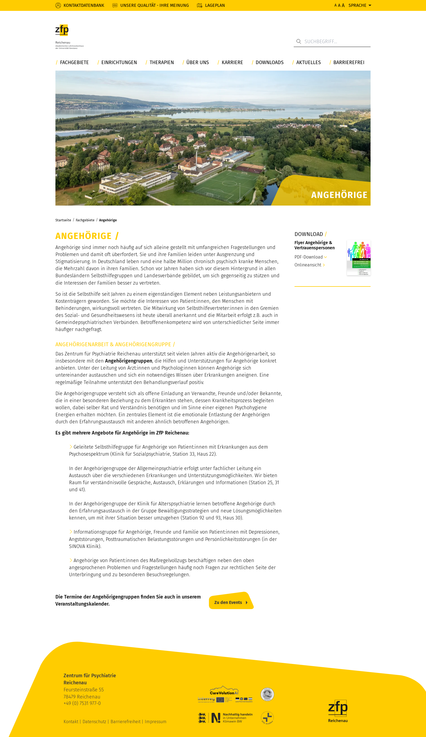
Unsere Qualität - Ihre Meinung (154, 5)
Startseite (63, 220)
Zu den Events (228, 602)
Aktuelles (308, 62)
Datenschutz (95, 721)
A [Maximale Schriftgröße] (343, 5)
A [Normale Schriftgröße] (335, 5)
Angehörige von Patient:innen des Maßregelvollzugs (130, 560)
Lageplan (215, 5)
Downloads (270, 62)
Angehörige (108, 220)
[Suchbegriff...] (332, 41)
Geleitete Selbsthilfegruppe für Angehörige (120, 447)
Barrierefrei (348, 62)
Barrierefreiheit (126, 721)
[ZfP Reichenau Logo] (69, 36)
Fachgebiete (74, 62)
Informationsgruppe (95, 532)
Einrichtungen (119, 62)
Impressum (156, 721)
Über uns (197, 62)
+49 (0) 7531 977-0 (82, 703)
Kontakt (71, 721)
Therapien (162, 62)
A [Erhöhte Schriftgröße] (339, 5)
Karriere (232, 62)
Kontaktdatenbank (84, 5)
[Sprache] (360, 5)
